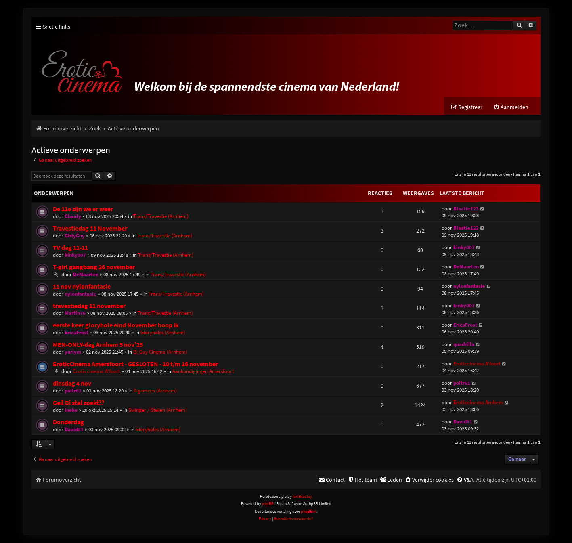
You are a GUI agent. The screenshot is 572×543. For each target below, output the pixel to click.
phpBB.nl (308, 511)
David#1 (74, 429)
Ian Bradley (302, 496)
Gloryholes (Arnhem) (162, 332)
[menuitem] (510, 107)
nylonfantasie (80, 293)
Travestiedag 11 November (90, 228)
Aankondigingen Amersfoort (203, 371)
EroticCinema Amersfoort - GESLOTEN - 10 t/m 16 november (135, 364)
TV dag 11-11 (70, 248)
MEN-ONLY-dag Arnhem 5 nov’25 (98, 344)
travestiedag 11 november (89, 306)
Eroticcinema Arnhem (478, 402)
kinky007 (75, 255)
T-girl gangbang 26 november (94, 267)
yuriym (73, 351)
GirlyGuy (75, 235)
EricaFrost (76, 332)
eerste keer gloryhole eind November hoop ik (116, 325)
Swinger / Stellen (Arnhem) (157, 410)
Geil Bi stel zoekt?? (78, 403)
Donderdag (68, 422)
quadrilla (463, 344)
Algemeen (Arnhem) (155, 390)
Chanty (73, 216)
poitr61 (73, 390)
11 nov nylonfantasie (82, 286)
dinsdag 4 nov (72, 383)
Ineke (71, 410)
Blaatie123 (466, 208)
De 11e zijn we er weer (83, 209)
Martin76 (75, 313)
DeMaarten (85, 274)
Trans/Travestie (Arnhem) (161, 216)
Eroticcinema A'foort (96, 371)
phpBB (268, 503)
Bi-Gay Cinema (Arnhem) (160, 351)
